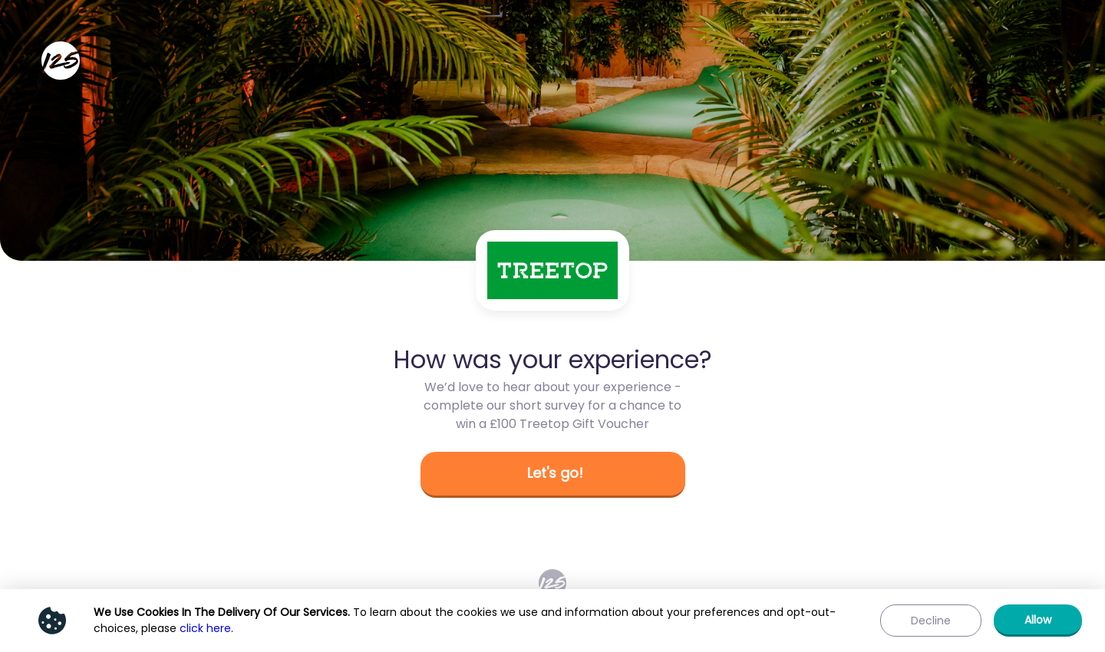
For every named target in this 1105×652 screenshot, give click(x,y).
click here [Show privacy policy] (205, 628)
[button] (553, 475)
